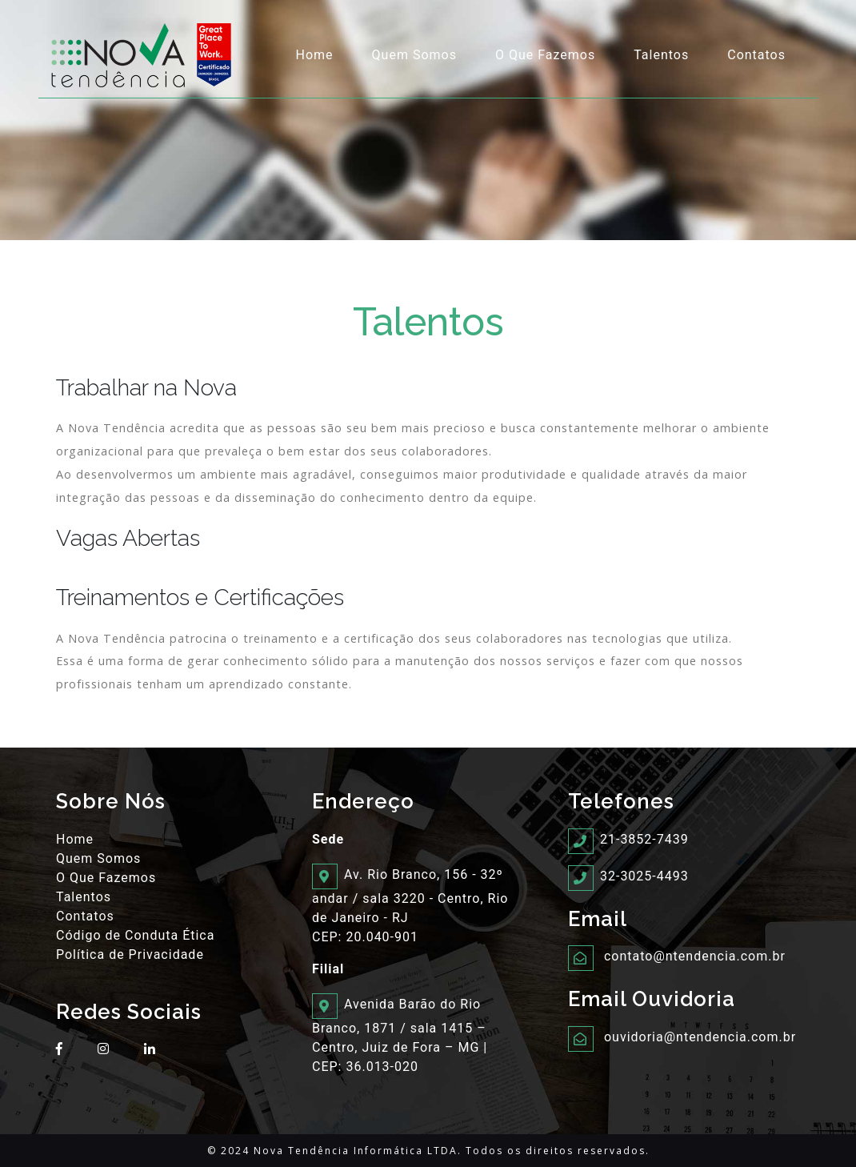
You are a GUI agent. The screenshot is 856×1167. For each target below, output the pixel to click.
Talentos (661, 54)
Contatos (756, 54)
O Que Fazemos (545, 54)
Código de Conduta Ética (135, 935)
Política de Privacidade (130, 954)
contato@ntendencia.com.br (695, 956)
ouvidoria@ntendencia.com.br (700, 1037)
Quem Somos (414, 54)
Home (315, 54)
